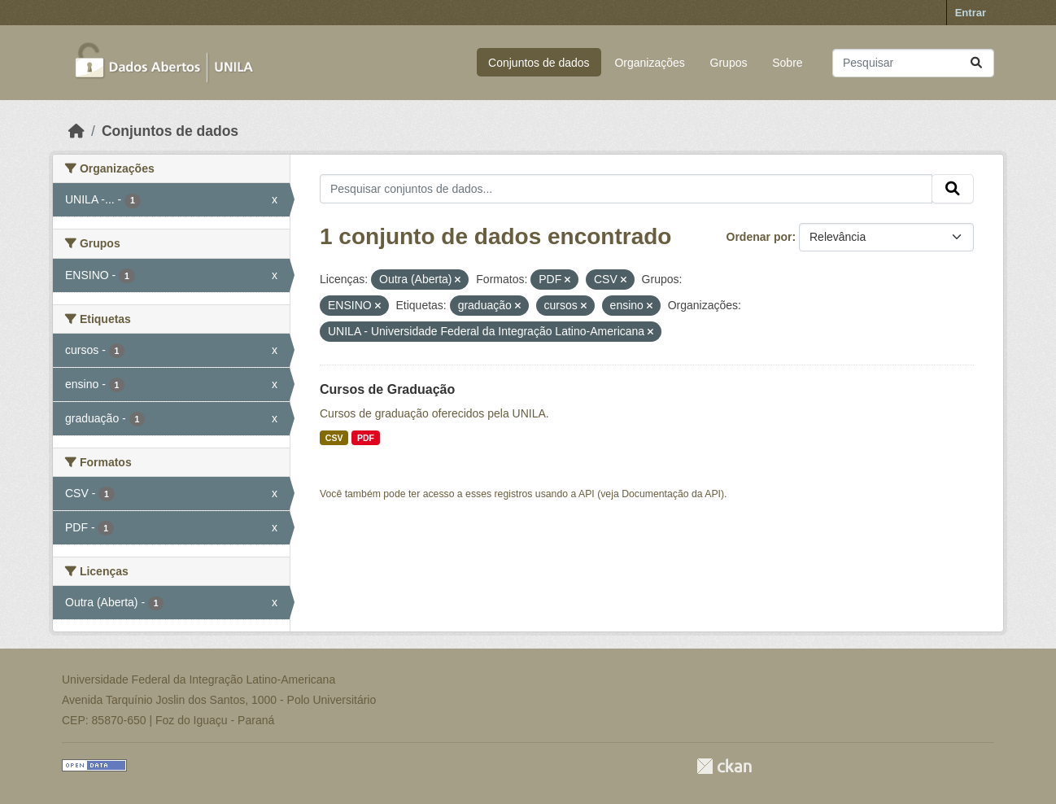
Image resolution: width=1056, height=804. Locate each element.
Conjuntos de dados (539, 62)
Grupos (729, 62)
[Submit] (976, 63)
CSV (334, 438)
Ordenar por (759, 236)
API (586, 494)
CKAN (724, 766)
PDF (365, 438)
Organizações (649, 62)
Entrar (970, 13)
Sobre (787, 62)
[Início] (76, 131)
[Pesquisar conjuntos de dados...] (913, 63)
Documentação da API (671, 494)
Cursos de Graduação (387, 389)
